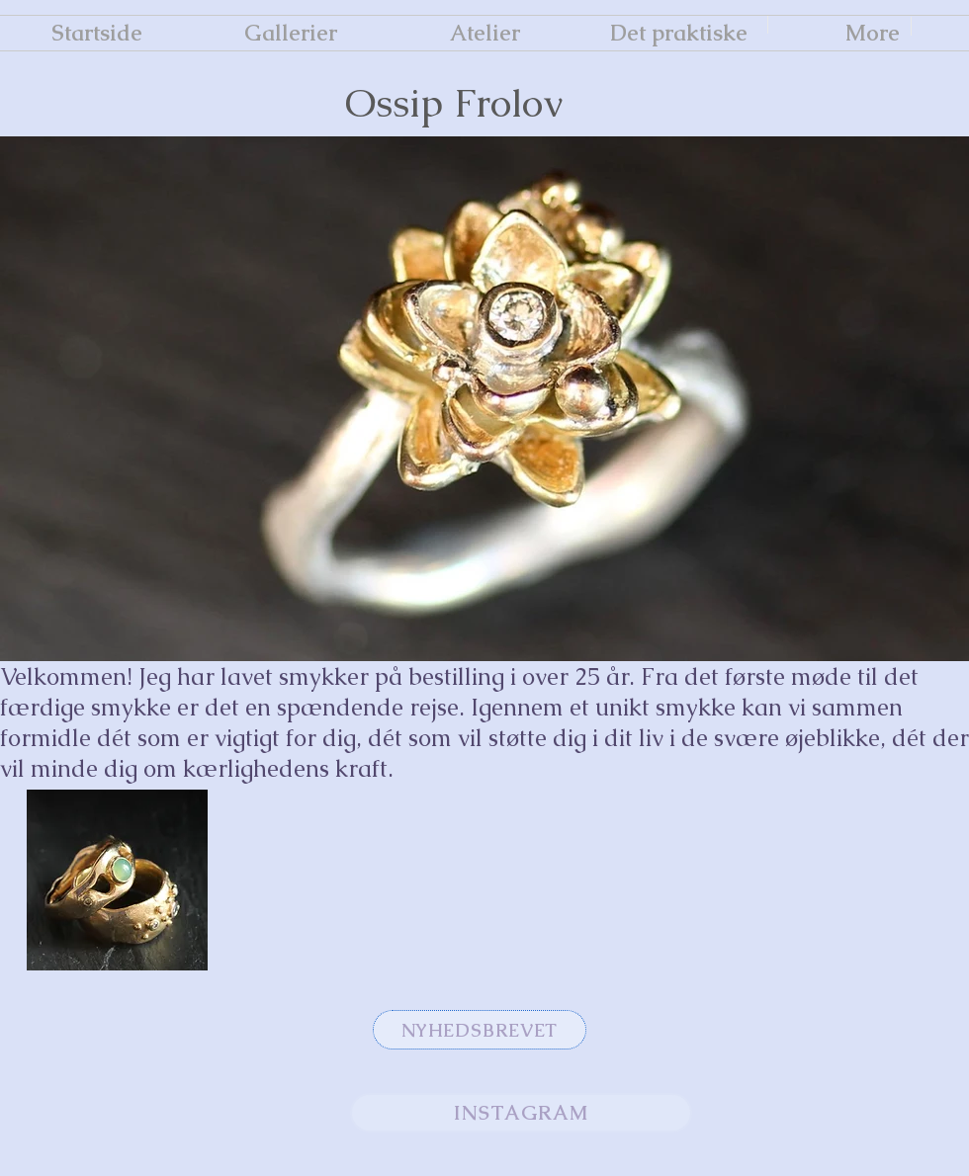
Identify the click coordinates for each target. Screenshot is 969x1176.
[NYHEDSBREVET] (479, 1030)
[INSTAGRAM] (521, 1113)
